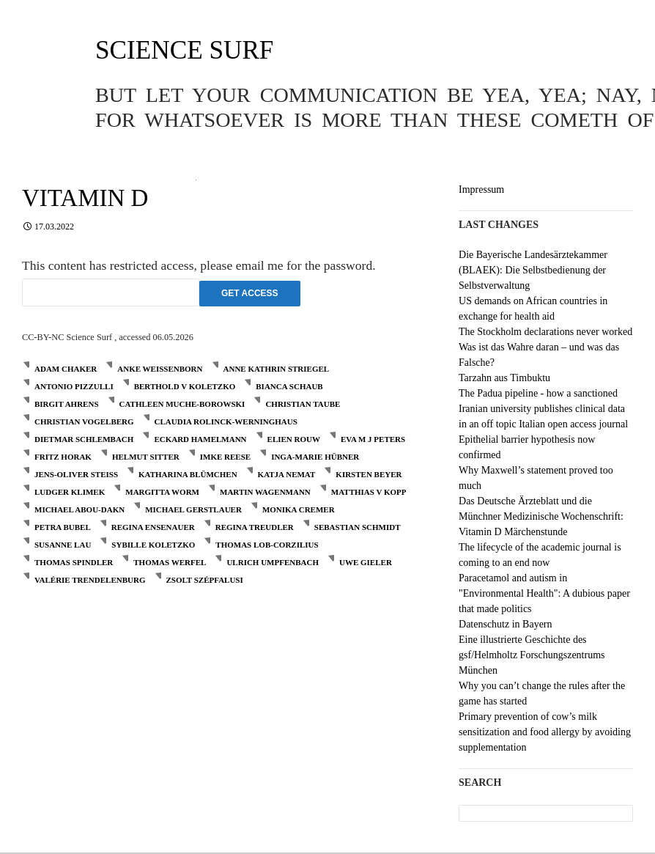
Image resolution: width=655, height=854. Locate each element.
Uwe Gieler (365, 562)
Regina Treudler (254, 527)
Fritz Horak (63, 456)
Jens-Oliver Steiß (76, 474)
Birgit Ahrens (66, 404)
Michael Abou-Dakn (79, 509)
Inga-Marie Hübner (315, 456)
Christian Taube (302, 404)
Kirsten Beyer (368, 474)
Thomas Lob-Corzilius (266, 544)
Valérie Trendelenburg (90, 579)
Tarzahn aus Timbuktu (504, 377)
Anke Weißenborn (159, 368)
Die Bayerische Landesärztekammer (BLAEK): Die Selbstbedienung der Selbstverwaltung (533, 270)
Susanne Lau (62, 544)
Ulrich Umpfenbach (272, 562)
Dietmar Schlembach (83, 439)
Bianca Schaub (289, 386)
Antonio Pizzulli (74, 386)
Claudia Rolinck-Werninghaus (226, 421)
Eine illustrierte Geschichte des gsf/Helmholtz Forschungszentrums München (531, 655)
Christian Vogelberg (84, 421)
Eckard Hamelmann (200, 439)
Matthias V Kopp (369, 491)
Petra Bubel (62, 527)
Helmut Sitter (146, 456)
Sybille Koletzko (153, 544)
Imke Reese (225, 456)
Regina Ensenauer (153, 527)
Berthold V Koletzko (185, 386)
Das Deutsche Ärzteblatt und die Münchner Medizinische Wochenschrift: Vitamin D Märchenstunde (541, 516)
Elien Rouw (293, 439)
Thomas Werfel (169, 562)
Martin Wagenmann (265, 491)
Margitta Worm (162, 491)
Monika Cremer (298, 509)
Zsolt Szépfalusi (204, 579)
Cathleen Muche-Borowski (182, 404)
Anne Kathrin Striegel (276, 368)
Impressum (481, 189)
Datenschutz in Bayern (505, 624)
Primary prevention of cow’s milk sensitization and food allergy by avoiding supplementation (545, 732)
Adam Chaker (65, 368)
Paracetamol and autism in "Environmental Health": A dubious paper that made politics (544, 593)
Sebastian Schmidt (357, 527)
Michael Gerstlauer (193, 509)
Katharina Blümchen (187, 474)
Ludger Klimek (69, 491)
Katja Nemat (287, 474)
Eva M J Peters (373, 439)
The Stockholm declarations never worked (545, 331)
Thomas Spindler (73, 562)
